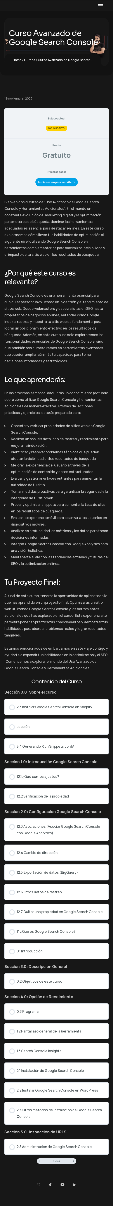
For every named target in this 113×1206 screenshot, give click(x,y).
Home (17, 60)
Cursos (29, 60)
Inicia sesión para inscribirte (56, 182)
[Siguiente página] (73, 1161)
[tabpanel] (56, 435)
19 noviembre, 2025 (18, 98)
